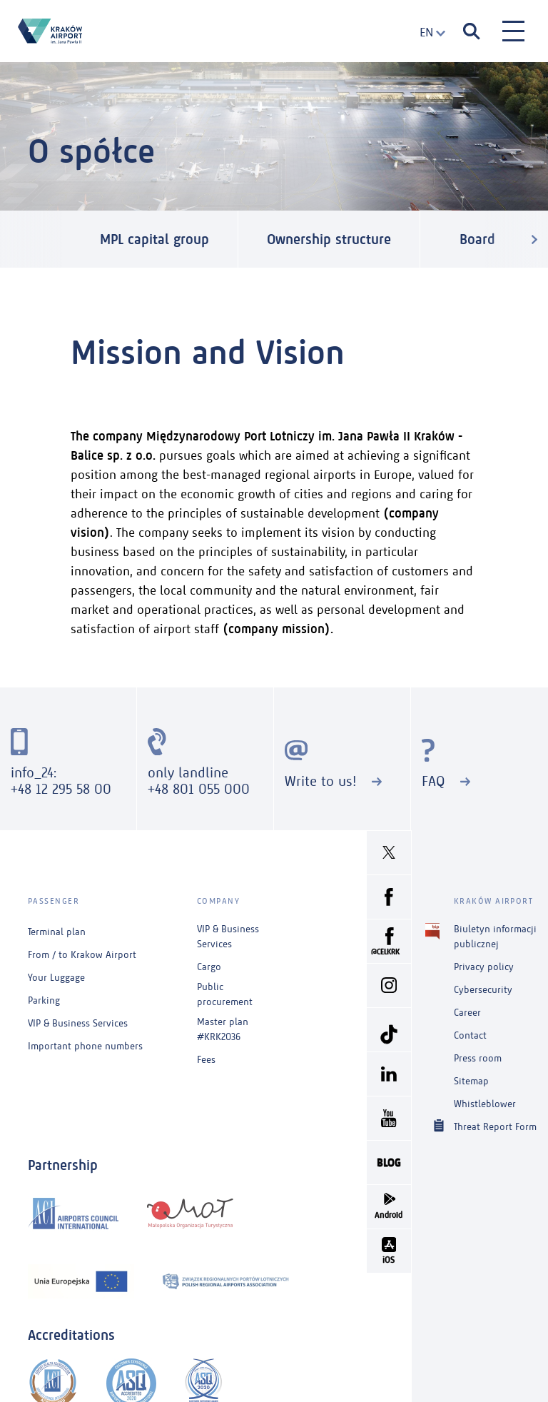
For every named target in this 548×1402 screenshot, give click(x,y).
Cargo (209, 967)
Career (467, 1013)
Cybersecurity (483, 990)
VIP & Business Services (78, 1023)
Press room (478, 1058)
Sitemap (471, 1081)
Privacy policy (484, 967)
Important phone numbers (85, 1046)
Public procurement (225, 994)
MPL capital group (154, 239)
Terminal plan (57, 932)
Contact (470, 1035)
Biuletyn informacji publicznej (495, 936)
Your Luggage (56, 978)
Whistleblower (485, 1104)
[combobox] (427, 32)
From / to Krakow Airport (82, 955)
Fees (206, 1060)
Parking (44, 1000)
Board (477, 239)
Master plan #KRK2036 (222, 1029)
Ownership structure (329, 239)
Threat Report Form (495, 1126)
